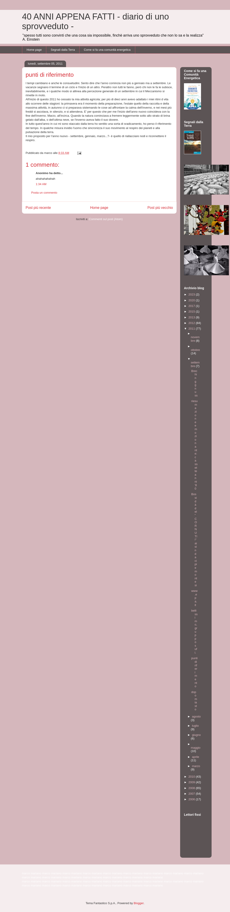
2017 (192, 306)
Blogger (139, 903)
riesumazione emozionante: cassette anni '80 (194, 444)
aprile (195, 757)
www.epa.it (194, 597)
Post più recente (38, 208)
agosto (196, 716)
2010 (192, 776)
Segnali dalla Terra (63, 49)
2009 (192, 782)
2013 (192, 317)
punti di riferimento (194, 672)
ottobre (195, 350)
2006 (192, 799)
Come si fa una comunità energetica (107, 49)
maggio (196, 747)
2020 (192, 300)
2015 (192, 311)
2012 (192, 323)
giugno (196, 735)
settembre (195, 364)
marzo (196, 766)
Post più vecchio (160, 208)
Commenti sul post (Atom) (106, 219)
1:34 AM (41, 184)
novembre (195, 338)
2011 (192, 328)
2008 (192, 788)
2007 (192, 793)
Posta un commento (44, 192)
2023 (192, 294)
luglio (195, 725)
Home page (34, 49)
